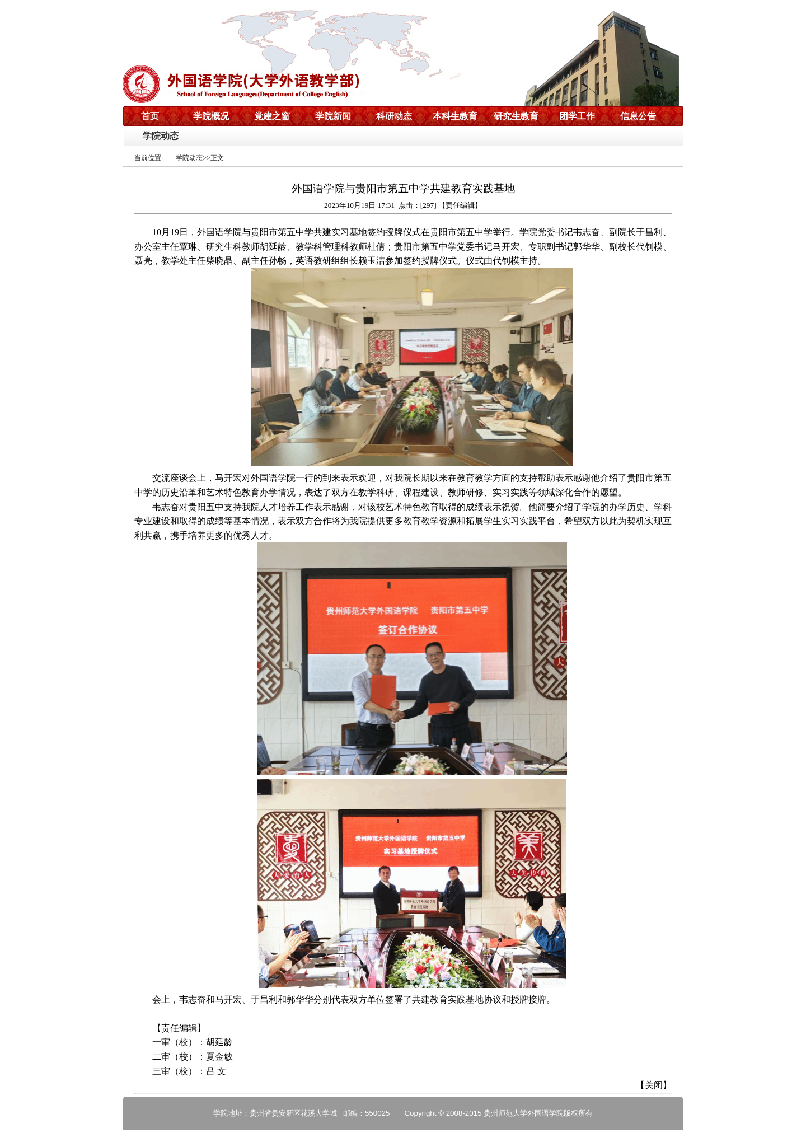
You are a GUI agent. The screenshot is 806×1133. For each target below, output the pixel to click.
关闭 (654, 1085)
